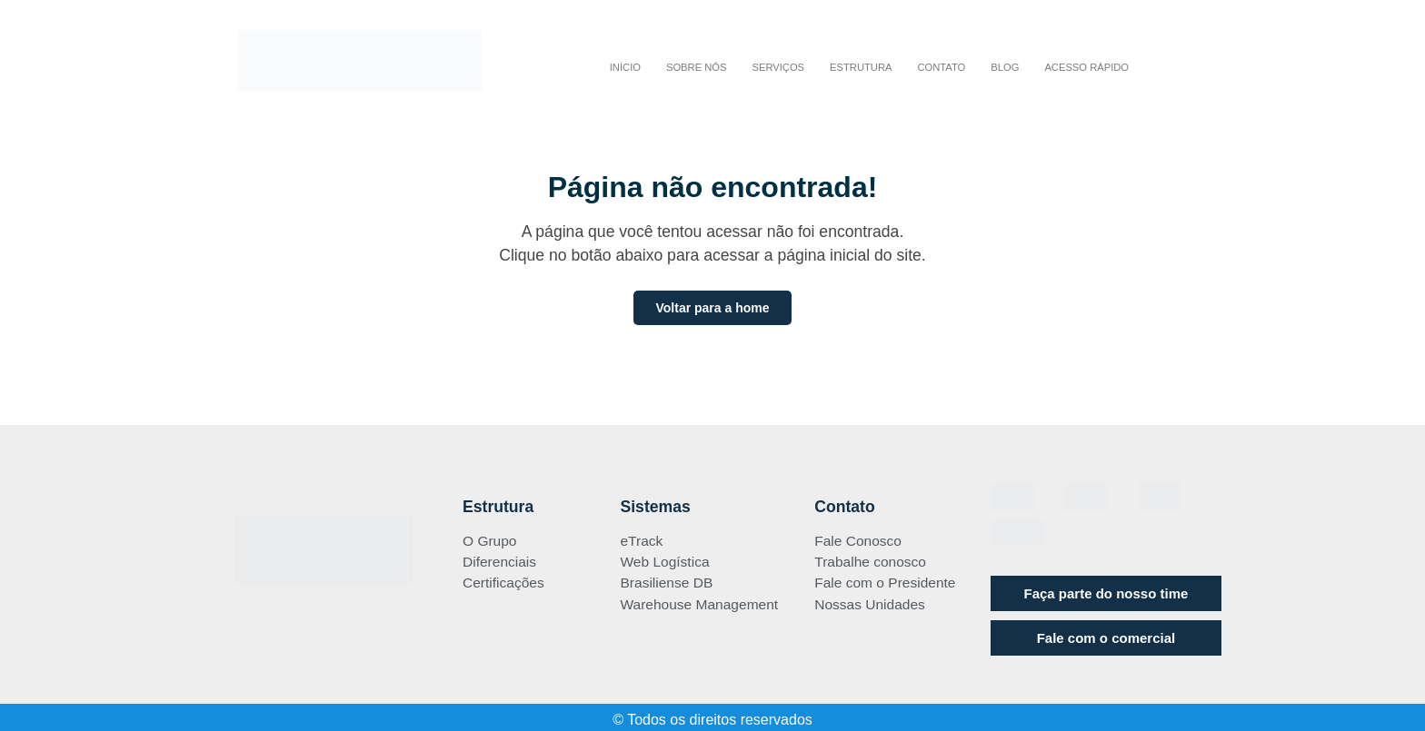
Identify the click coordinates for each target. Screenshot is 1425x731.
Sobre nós (696, 67)
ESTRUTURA (861, 67)
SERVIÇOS (778, 67)
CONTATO (941, 67)
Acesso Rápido (1086, 67)
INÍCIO (625, 67)
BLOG (1005, 67)
